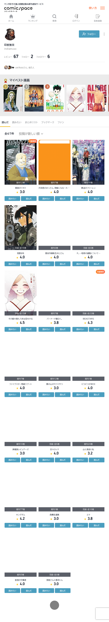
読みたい (16, 122)
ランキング (33, 18)
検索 (54, 18)
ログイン (76, 18)
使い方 (93, 8)
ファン (61, 122)
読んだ (5, 122)
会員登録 (98, 18)
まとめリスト (31, 122)
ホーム (11, 18)
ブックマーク (47, 122)
